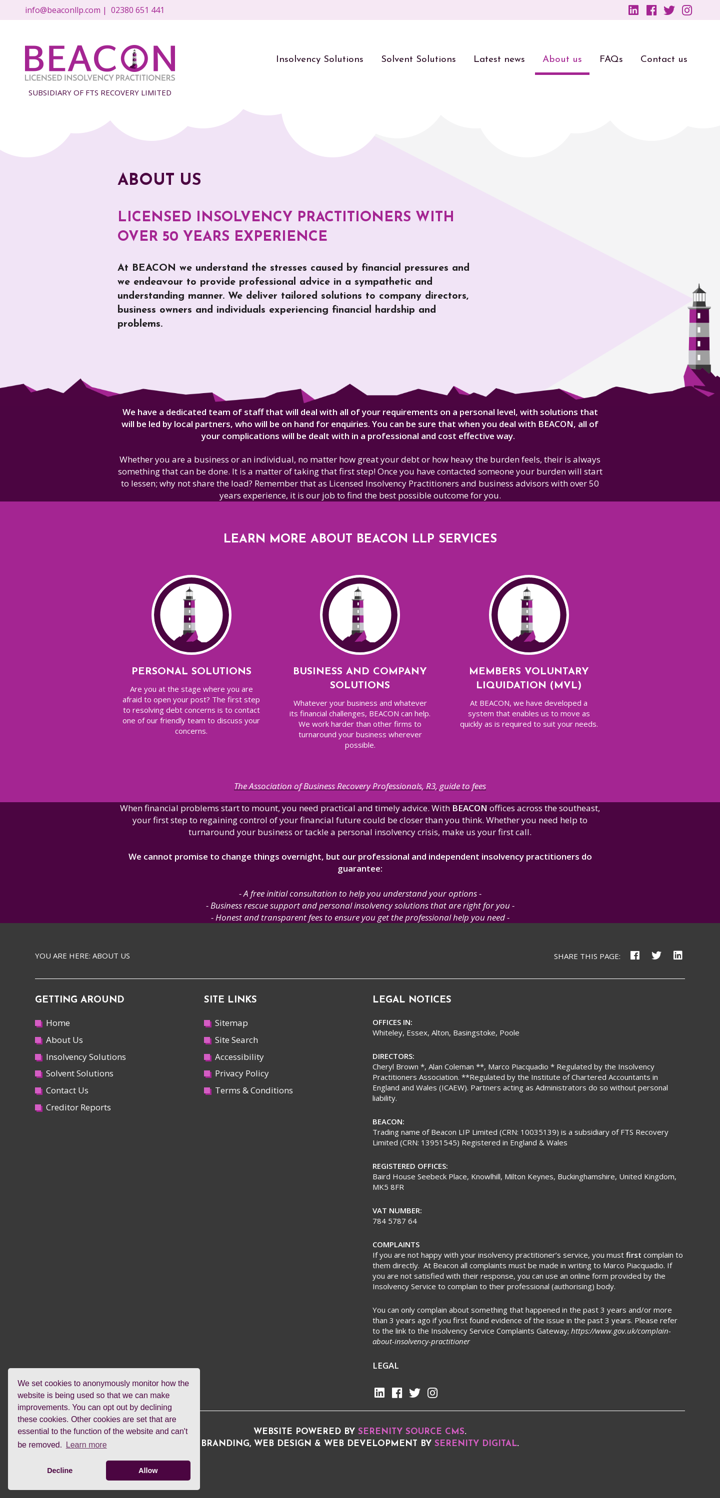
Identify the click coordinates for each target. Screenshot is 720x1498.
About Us (64, 1039)
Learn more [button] (86, 1445)
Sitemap (231, 1022)
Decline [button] (59, 1471)
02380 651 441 (137, 9)
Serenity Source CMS (411, 1432)
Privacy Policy (242, 1073)
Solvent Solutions (80, 1073)
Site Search (236, 1039)
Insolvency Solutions (86, 1056)
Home (58, 1022)
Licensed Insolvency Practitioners (394, 483)
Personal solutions (192, 672)
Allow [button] (148, 1471)
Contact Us (67, 1090)
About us (111, 956)
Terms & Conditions (254, 1090)
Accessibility (239, 1056)
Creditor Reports (78, 1107)
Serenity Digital (475, 1444)
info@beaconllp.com (62, 9)
